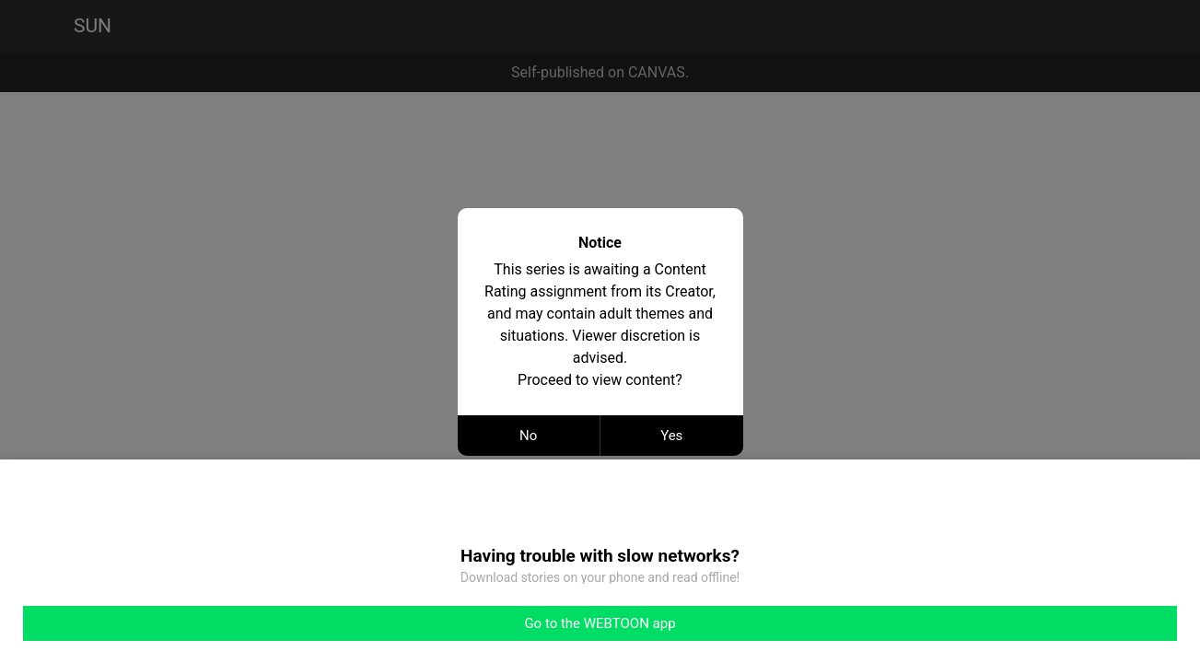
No (528, 435)
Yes (671, 435)
